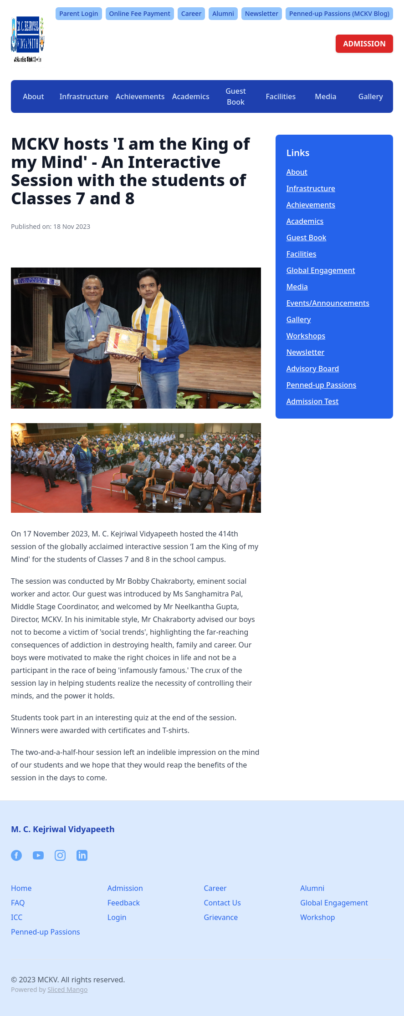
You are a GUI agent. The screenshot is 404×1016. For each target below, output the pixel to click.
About (296, 172)
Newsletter (261, 13)
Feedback (123, 903)
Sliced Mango (67, 989)
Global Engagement (320, 270)
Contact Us (222, 903)
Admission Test (312, 401)
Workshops (306, 336)
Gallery (370, 96)
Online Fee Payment (139, 13)
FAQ (18, 903)
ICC (16, 917)
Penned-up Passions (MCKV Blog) (339, 13)
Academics (305, 221)
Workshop (317, 917)
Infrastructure (310, 188)
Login (117, 917)
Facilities (301, 254)
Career (191, 13)
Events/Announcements (327, 303)
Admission (125, 888)
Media (297, 287)
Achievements (140, 96)
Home (21, 888)
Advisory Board (312, 369)
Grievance (221, 917)
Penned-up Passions (321, 385)
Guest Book (235, 96)
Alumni (223, 13)
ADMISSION (364, 44)
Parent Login (78, 13)
